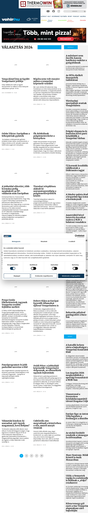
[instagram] (59, 11)
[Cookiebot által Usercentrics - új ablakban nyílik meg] (76, 236)
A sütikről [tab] (72, 241)
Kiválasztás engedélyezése (44, 276)
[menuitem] (44, 16)
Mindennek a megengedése (71, 276)
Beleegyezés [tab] (16, 241)
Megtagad (17, 276)
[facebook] (53, 11)
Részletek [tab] (44, 241)
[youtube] (48, 11)
